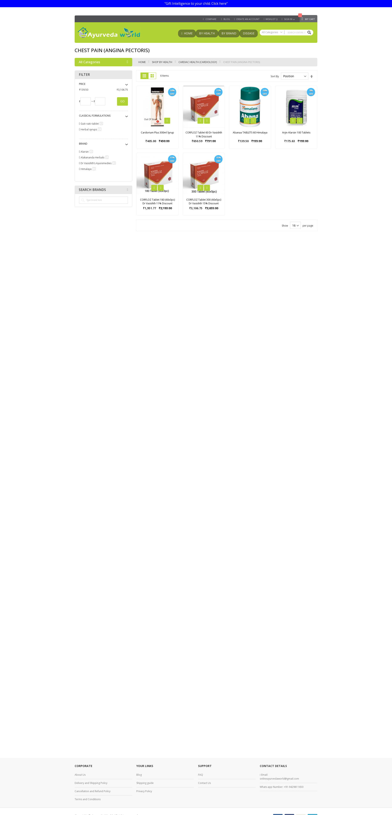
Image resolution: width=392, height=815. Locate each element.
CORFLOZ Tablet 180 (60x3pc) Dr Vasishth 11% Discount (157, 201)
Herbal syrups (92, 129)
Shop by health (162, 62)
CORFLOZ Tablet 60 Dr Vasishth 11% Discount (204, 134)
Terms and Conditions (88, 799)
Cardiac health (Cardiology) (198, 62)
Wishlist (271, 19)
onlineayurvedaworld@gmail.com (279, 778)
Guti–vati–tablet (92, 123)
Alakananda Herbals (95, 157)
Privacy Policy (144, 791)
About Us (80, 774)
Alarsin (87, 151)
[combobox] (286, 32)
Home (142, 62)
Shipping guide (145, 783)
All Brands (127, 189)
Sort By (275, 76)
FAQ (200, 774)
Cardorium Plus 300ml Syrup (157, 132)
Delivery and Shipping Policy (91, 783)
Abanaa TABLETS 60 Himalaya (250, 132)
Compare (211, 19)
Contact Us (204, 783)
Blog (139, 774)
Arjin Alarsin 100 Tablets (296, 132)
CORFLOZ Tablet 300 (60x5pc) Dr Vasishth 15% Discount (203, 201)
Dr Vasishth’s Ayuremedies (99, 163)
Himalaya (89, 169)
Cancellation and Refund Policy (92, 791)
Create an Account (248, 19)
